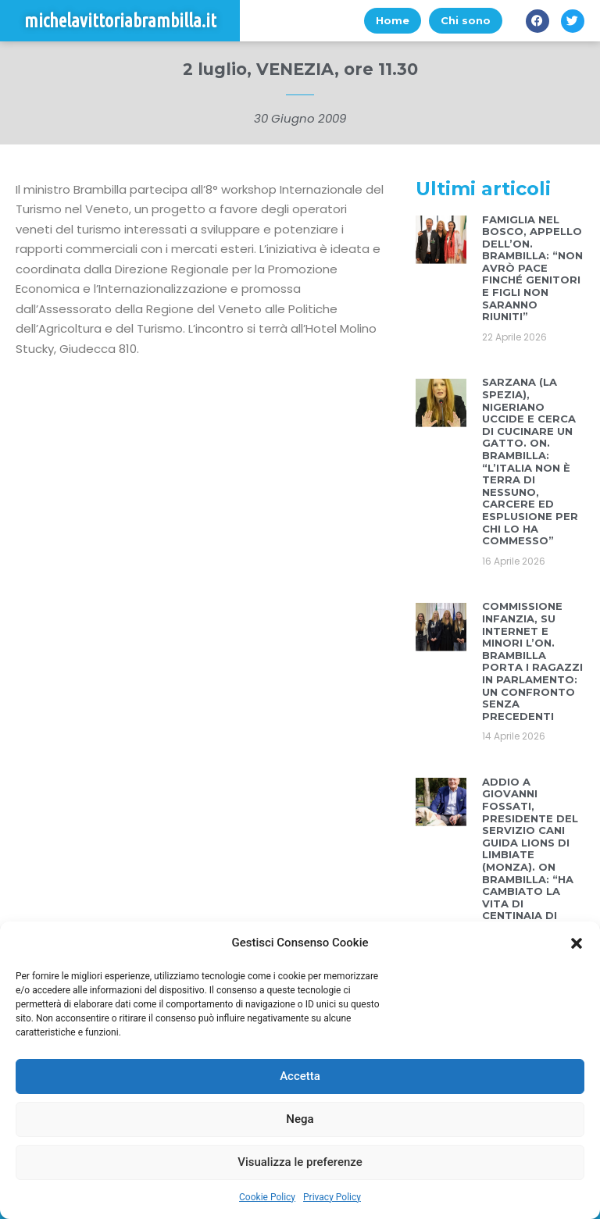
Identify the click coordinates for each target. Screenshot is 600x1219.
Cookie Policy (267, 1197)
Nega (299, 1119)
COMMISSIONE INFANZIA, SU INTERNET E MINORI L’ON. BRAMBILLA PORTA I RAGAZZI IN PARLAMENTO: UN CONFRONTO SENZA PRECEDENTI (532, 661)
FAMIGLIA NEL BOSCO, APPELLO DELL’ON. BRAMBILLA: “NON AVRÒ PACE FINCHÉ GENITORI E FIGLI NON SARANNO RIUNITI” (532, 268)
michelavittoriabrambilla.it (120, 20)
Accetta (300, 1076)
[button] (576, 943)
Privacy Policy (332, 1197)
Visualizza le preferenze (300, 1162)
